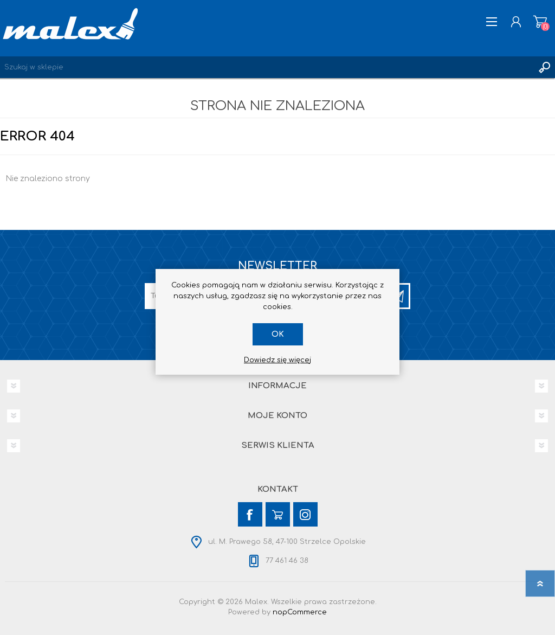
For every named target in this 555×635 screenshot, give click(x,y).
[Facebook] (250, 514)
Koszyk (540, 22)
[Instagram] (305, 514)
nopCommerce (300, 612)
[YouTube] (278, 514)
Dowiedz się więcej (277, 360)
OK (278, 334)
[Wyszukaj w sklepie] (266, 67)
